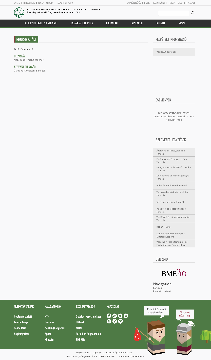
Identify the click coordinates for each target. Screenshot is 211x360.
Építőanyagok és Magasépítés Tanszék (171, 161)
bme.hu (17, 3)
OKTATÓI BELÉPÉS (134, 3)
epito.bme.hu (29, 3)
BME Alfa (80, 339)
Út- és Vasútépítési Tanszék (170, 201)
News (182, 23)
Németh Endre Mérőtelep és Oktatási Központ (170, 235)
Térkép (172, 3)
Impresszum (82, 352)
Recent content (162, 291)
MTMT (79, 328)
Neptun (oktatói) (23, 316)
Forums (157, 287)
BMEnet (80, 322)
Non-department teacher (28, 59)
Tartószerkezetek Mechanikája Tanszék (172, 194)
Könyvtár (49, 339)
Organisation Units (81, 23)
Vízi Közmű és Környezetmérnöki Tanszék (173, 219)
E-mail (147, 3)
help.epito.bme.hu (65, 3)
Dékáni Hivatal (163, 226)
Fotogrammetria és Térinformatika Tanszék (173, 169)
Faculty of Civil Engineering (40, 23)
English (181, 3)
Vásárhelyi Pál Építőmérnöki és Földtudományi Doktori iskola (172, 243)
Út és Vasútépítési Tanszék (29, 70)
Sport (48, 334)
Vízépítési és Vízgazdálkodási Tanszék (171, 210)
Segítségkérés (21, 334)
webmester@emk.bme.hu (132, 356)
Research (137, 23)
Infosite (160, 23)
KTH (47, 316)
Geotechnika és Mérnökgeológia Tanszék (172, 177)
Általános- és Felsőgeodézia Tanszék (170, 152)
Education (112, 23)
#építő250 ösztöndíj (166, 51)
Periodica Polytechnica (88, 334)
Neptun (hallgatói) (54, 328)
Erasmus (49, 322)
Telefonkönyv (159, 3)
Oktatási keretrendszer (88, 316)
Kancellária (20, 328)
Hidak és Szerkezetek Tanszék (172, 185)
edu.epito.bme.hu (46, 3)
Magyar (191, 3)
